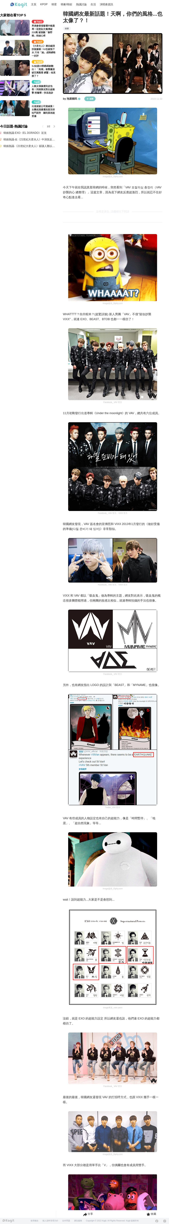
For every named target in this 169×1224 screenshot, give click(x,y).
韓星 (54, 4)
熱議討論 (81, 4)
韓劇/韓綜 (66, 4)
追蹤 (89, 99)
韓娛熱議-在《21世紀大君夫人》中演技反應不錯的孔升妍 (29, 139)
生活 (93, 4)
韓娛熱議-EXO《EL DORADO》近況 (25, 132)
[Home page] (19, 5)
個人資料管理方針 (50, 1221)
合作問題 (66, 1221)
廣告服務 (78, 1221)
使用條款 (34, 1221)
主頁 (33, 4)
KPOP (44, 4)
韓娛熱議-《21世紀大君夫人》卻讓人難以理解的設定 (29, 146)
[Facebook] (156, 1221)
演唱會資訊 (106, 4)
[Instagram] (164, 1221)
